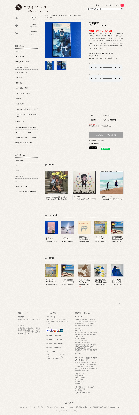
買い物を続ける (95, 144)
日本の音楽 (53, 15)
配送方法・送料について (83, 407)
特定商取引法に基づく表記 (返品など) (100, 126)
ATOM (116, 407)
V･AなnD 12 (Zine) (51, 238)
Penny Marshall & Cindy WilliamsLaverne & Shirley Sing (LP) (59, 198)
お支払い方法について (68, 407)
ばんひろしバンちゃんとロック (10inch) (85, 197)
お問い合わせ (41, 407)
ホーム (22, 407)
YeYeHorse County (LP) (69, 238)
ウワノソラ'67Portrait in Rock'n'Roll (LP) (112, 198)
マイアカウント (102, 5)
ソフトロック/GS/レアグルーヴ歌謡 (70, 15)
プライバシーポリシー (53, 407)
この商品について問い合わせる (106, 135)
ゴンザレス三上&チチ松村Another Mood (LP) (104, 238)
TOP (46, 15)
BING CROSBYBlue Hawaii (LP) (117, 238)
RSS (111, 407)
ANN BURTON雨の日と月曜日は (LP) (119, 281)
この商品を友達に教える (98, 140)
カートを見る (118, 5)
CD (51, 17)
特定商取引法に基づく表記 (101, 407)
